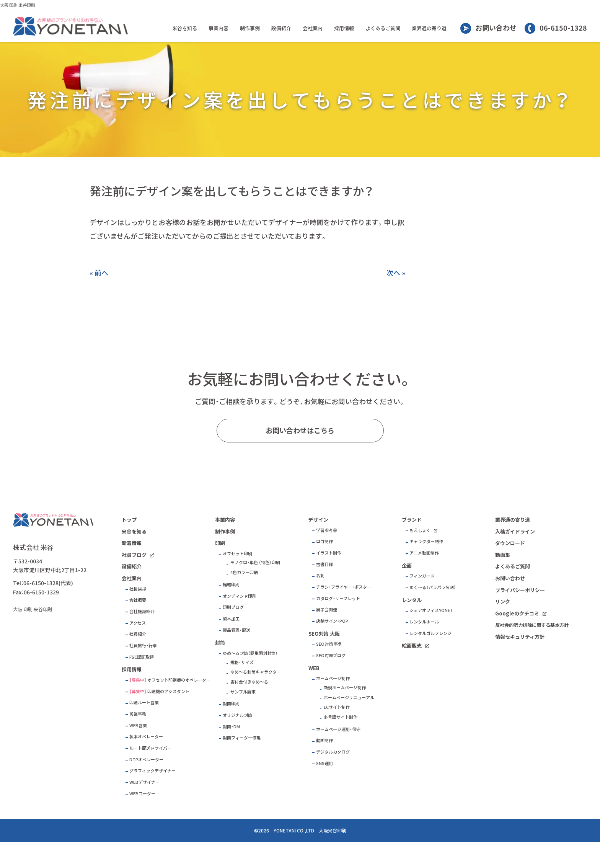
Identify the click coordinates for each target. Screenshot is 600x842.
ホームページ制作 (333, 678)
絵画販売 (412, 645)
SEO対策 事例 (329, 644)
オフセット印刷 (237, 553)
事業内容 (218, 28)
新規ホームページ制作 (345, 687)
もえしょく (419, 530)
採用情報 (344, 28)
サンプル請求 (243, 692)
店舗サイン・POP (332, 621)
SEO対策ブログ (331, 655)
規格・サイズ (242, 662)
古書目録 (324, 564)
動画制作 (324, 740)
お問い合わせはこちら (300, 430)
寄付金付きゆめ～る (249, 682)
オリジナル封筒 (237, 715)
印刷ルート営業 (144, 702)
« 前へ (99, 273)
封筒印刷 (231, 703)
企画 (407, 565)
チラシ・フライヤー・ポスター (343, 587)
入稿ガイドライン (515, 531)
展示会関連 (326, 609)
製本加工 (231, 618)
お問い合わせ (496, 28)
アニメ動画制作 (424, 553)
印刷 (220, 543)
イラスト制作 (328, 553)
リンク (502, 601)
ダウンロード (510, 543)
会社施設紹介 (142, 611)
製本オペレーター (146, 736)
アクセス (137, 623)
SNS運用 (324, 763)
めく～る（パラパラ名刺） (432, 587)
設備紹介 (281, 28)
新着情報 (132, 543)
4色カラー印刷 (244, 572)
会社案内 (313, 28)
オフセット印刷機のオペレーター (178, 680)
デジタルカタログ (333, 752)
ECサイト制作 (337, 707)
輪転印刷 (231, 584)
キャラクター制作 (426, 541)
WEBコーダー (142, 793)
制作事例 (250, 28)
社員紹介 (137, 634)
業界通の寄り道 (429, 28)
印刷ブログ (233, 607)
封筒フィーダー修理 (242, 737)
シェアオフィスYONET (431, 610)
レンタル (412, 600)
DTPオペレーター (146, 759)
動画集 (502, 554)
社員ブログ (134, 554)
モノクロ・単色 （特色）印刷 (255, 562)
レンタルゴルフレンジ (430, 633)
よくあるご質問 (382, 28)
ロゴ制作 (324, 541)
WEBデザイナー (144, 782)
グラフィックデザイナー (152, 770)
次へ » (395, 273)
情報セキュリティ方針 (520, 636)
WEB (314, 668)
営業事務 (137, 714)
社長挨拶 (137, 589)
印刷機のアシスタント (168, 691)
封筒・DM (231, 726)
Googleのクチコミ (517, 613)
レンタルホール (424, 621)
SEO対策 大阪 (324, 633)
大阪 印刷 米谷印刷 (17, 5)
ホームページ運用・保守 (338, 729)
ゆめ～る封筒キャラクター (255, 672)
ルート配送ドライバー (150, 748)
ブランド (412, 519)
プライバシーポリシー (520, 590)
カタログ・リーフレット (338, 598)
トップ (129, 519)
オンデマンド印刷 (239, 596)
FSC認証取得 (141, 657)
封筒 (220, 642)
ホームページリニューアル (349, 697)
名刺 (320, 575)
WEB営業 (138, 725)
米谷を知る (184, 28)
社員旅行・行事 (143, 645)
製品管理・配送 (236, 630)
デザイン (318, 519)
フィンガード (422, 576)
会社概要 (137, 600)
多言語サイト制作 (340, 717)
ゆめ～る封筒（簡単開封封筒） (250, 653)
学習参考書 (326, 530)
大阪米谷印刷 (332, 830)
